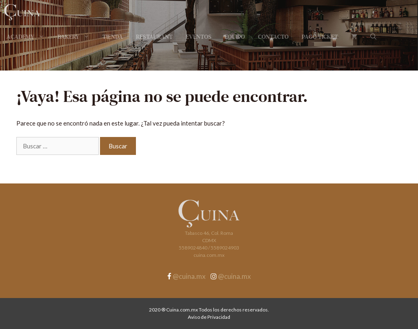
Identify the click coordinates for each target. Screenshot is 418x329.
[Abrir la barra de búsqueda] (373, 36)
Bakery (77, 36)
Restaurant (154, 36)
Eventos (198, 36)
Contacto (273, 36)
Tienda (112, 36)
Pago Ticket (320, 36)
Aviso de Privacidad (209, 317)
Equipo (235, 36)
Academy (29, 36)
